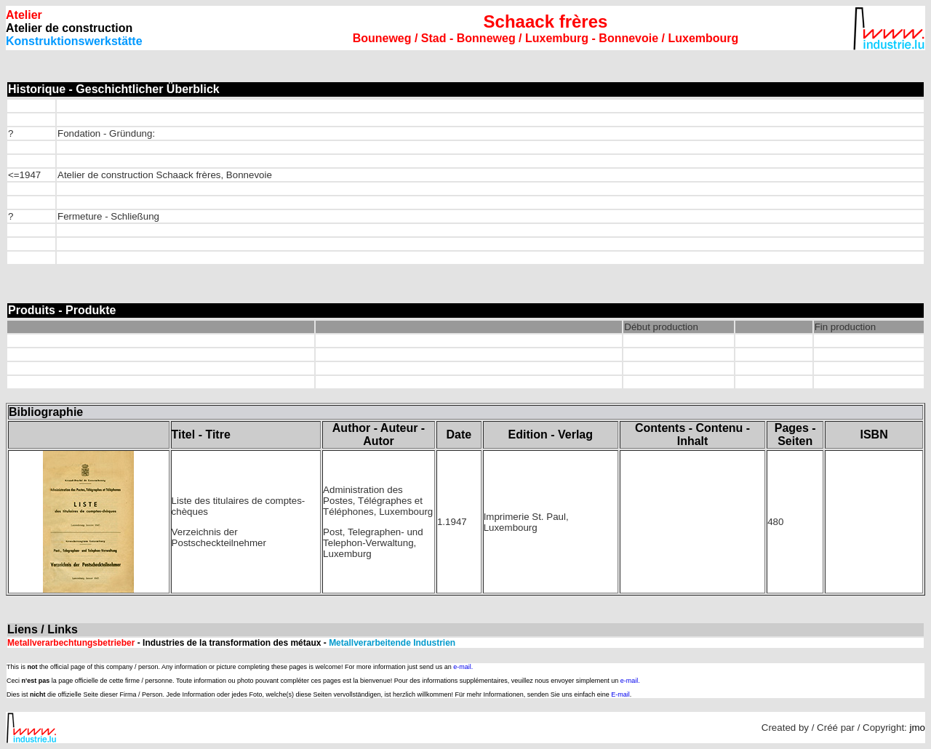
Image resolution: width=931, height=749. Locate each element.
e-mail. (463, 666)
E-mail (620, 694)
